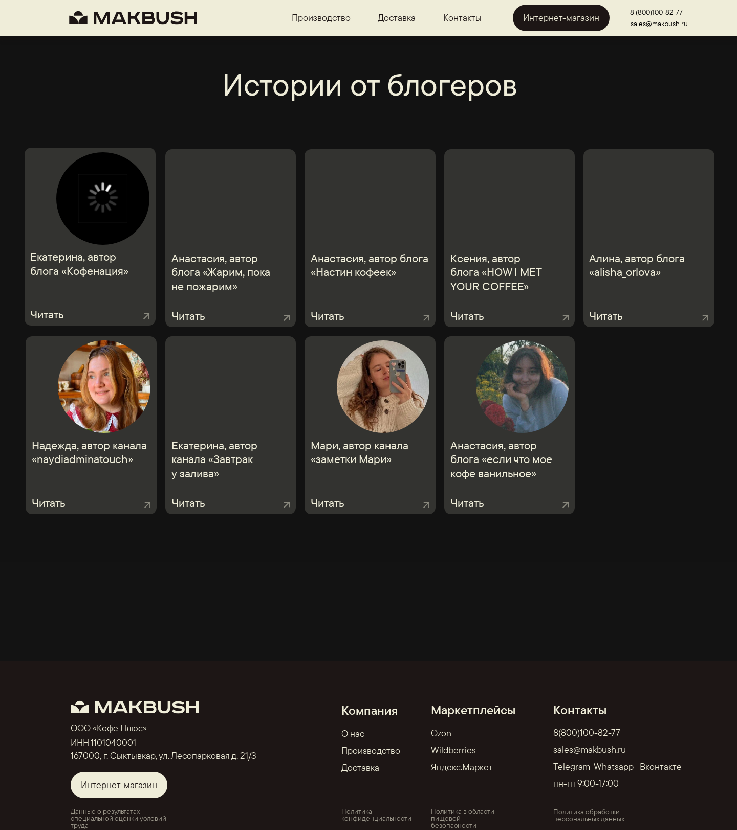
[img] (243, 199)
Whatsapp (614, 766)
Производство (321, 18)
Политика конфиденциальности (376, 814)
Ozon (441, 733)
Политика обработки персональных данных (588, 815)
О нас (352, 734)
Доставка (397, 18)
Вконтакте (661, 766)
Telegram (571, 766)
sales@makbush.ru (659, 23)
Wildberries (453, 750)
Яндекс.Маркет (462, 767)
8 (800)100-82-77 (656, 12)
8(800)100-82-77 (586, 733)
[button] (370, 490)
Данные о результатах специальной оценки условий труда (118, 818)
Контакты (462, 18)
